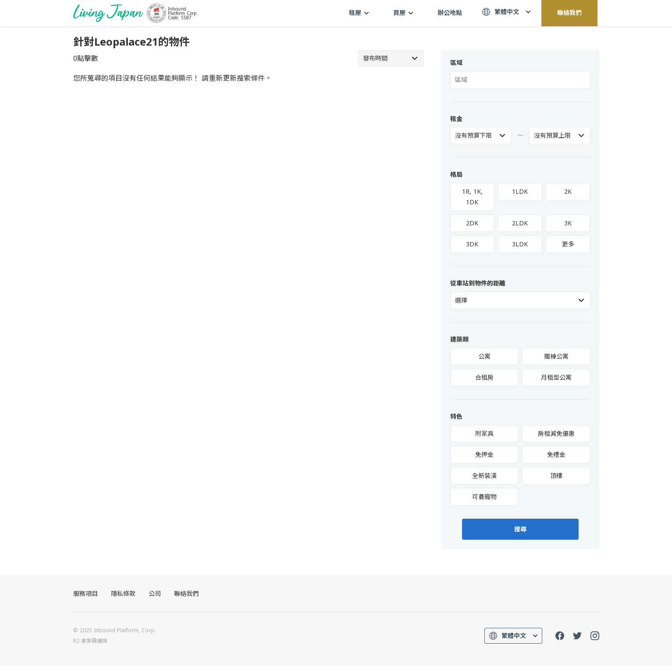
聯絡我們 (569, 12)
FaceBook (559, 635)
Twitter (577, 635)
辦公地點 (449, 12)
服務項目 (85, 593)
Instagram (594, 635)
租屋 (359, 12)
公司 (155, 593)
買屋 (403, 12)
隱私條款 (123, 593)
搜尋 (520, 529)
